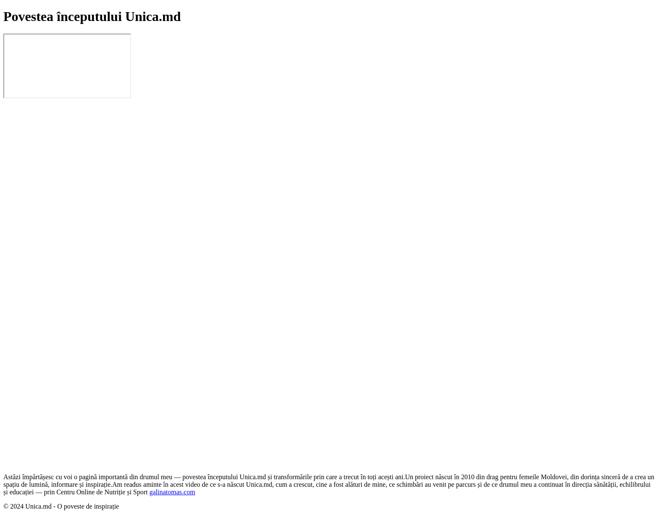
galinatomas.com (172, 492)
